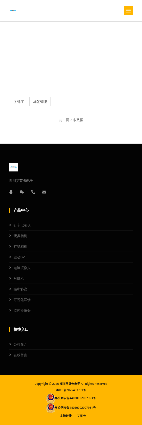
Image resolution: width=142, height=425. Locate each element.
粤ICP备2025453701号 (71, 390)
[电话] (33, 192)
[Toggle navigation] (128, 10)
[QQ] (11, 192)
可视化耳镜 (22, 299)
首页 (62, 54)
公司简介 (20, 344)
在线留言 (20, 355)
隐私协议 (20, 289)
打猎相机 (20, 246)
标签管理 (40, 101)
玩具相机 (20, 235)
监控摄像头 (22, 310)
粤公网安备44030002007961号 (75, 408)
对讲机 (19, 278)
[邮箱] (44, 192)
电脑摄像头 (22, 267)
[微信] (22, 192)
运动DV (19, 257)
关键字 (19, 101)
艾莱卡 (81, 416)
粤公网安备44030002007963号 (75, 398)
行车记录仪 (22, 225)
